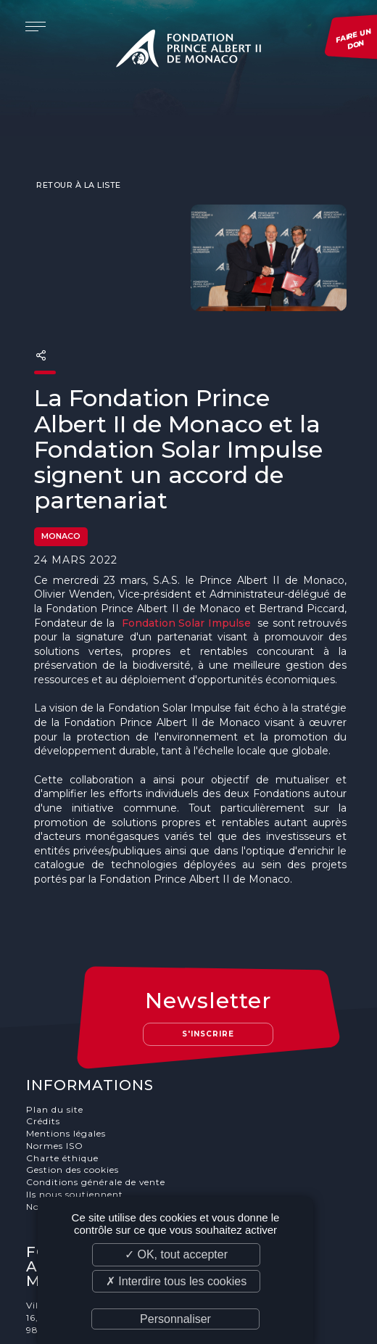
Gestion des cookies (72, 1112)
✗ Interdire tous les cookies (176, 1281)
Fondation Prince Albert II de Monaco (188, 51)
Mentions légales (66, 1076)
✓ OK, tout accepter (176, 1254)
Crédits (43, 1063)
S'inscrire (209, 976)
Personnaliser (175, 1319)
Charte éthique (62, 1099)
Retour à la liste (77, 157)
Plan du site (54, 1051)
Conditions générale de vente (96, 1124)
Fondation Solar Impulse (186, 594)
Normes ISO (54, 1088)
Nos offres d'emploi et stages (95, 1149)
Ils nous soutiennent (74, 1136)
